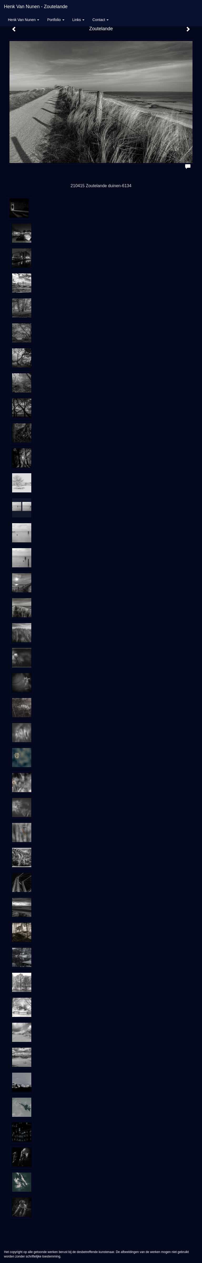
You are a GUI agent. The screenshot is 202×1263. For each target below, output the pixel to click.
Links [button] (78, 20)
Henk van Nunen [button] (23, 20)
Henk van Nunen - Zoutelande (36, 6)
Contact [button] (100, 20)
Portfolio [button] (55, 20)
